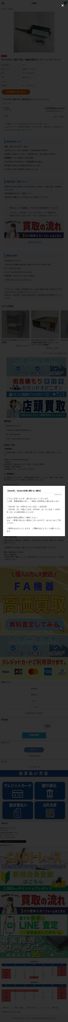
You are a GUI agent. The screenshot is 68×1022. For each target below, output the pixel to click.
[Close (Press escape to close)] (63, 5)
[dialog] (34, 511)
